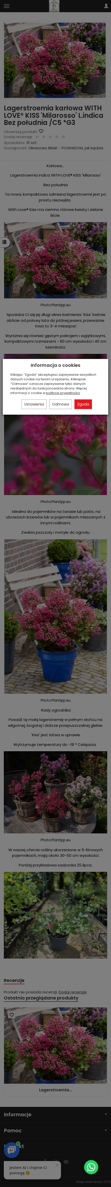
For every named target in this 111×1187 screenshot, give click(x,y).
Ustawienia (34, 404)
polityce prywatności (63, 393)
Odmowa (60, 404)
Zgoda (83, 404)
